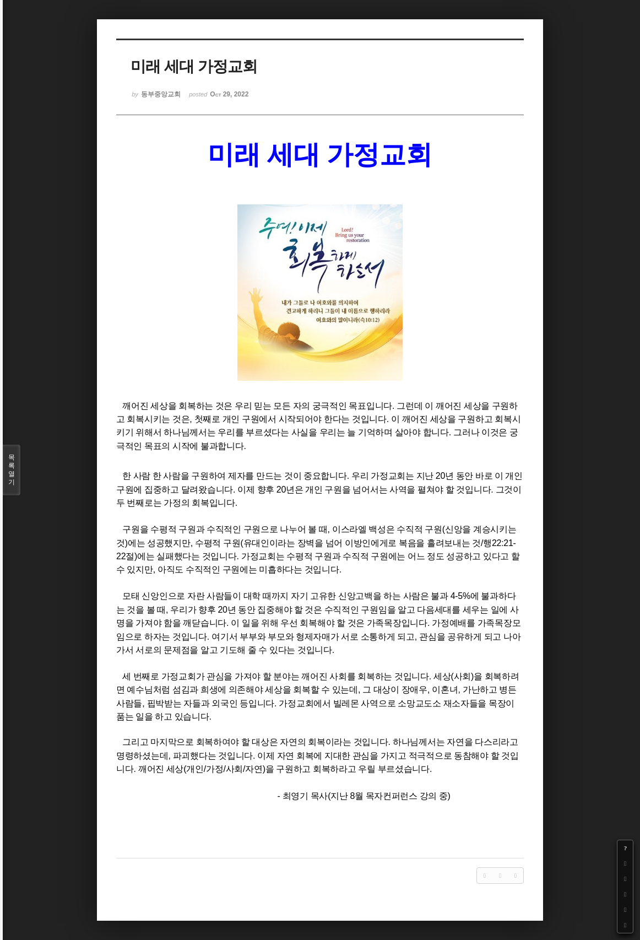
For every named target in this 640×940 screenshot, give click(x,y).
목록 (11, 470)
